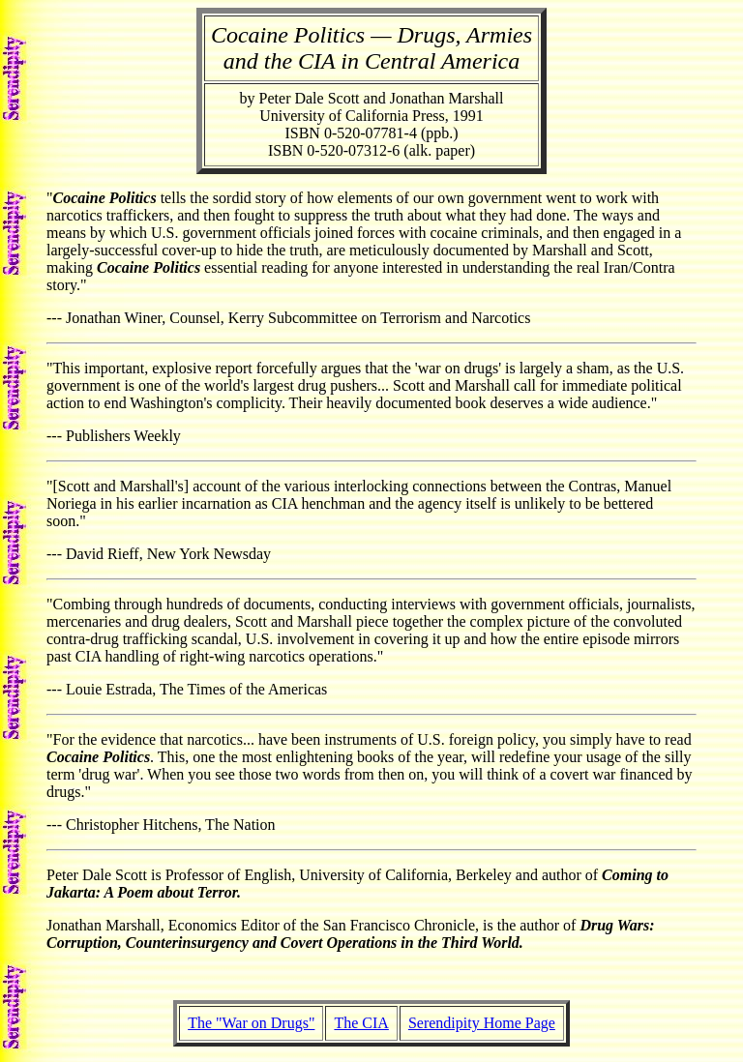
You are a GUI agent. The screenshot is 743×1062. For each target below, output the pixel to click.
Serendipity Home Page (481, 1023)
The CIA (361, 1023)
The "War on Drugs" (251, 1023)
